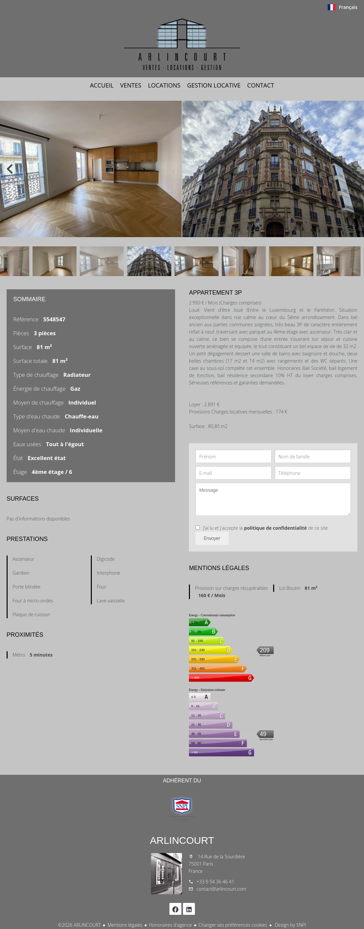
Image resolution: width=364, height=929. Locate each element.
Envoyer (212, 538)
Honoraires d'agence (170, 925)
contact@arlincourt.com (221, 889)
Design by (290, 925)
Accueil (182, 44)
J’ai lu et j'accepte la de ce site (265, 528)
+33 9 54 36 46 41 (215, 881)
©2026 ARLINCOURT (79, 925)
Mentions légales (124, 925)
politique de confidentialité (275, 528)
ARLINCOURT (182, 840)
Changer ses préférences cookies (233, 925)
